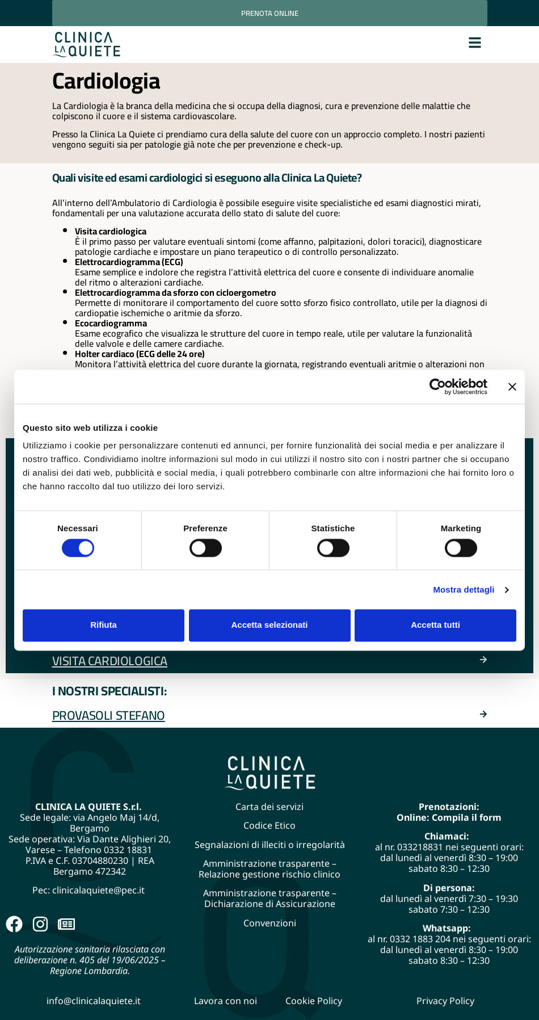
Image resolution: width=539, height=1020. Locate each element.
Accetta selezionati (269, 625)
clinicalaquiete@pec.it (99, 890)
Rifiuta (103, 625)
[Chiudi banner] (512, 387)
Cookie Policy (313, 1000)
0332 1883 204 (420, 939)
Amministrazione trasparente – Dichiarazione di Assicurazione (269, 898)
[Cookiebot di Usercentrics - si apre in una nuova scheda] (437, 386)
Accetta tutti (435, 625)
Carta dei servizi (269, 806)
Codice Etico (269, 825)
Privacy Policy (445, 1000)
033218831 (420, 847)
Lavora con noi (225, 1000)
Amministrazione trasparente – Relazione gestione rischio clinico (269, 868)
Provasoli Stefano (108, 715)
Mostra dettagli (463, 589)
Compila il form (467, 817)
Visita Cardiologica (109, 661)
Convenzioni (269, 923)
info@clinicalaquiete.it (94, 1000)
